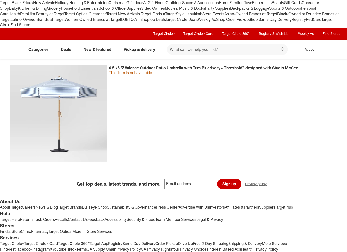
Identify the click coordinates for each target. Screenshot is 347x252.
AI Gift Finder (154, 2)
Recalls (61, 219)
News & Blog (47, 207)
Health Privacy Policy (259, 249)
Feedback (96, 219)
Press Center (167, 207)
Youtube (59, 249)
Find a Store (10, 231)
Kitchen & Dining (32, 8)
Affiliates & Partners (242, 207)
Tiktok (71, 249)
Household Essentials (80, 8)
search (283, 49)
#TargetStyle (174, 13)
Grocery (54, 8)
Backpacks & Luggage (249, 8)
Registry (299, 19)
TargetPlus (284, 207)
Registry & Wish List (274, 34)
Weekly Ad (207, 19)
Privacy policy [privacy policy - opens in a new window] (257, 184)
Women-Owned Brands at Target (93, 19)
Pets (24, 13)
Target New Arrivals (123, 13)
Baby (13, 8)
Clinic (26, 231)
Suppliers (267, 207)
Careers (29, 207)
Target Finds (152, 13)
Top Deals (157, 19)
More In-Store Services (92, 231)
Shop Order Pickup (232, 19)
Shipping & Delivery (245, 243)
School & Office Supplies (120, 8)
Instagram (41, 249)
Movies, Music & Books (185, 8)
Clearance (97, 13)
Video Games (153, 8)
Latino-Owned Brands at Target (38, 19)
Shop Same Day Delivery (270, 19)
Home (224, 2)
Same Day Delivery (138, 243)
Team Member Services (175, 219)
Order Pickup (166, 243)
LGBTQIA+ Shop (135, 19)
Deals (68, 49)
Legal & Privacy (209, 219)
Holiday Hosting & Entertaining (82, 2)
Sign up (229, 183)
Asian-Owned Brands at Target (250, 13)
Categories (40, 49)
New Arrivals (44, 2)
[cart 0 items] (333, 49)
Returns (26, 219)
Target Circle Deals (181, 19)
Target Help (10, 219)
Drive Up (185, 243)
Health (14, 13)
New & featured (99, 49)
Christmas (117, 2)
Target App (99, 243)
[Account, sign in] (308, 49)
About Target (11, 207)
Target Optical (76, 13)
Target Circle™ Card (198, 34)
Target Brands (70, 207)
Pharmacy (39, 231)
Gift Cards (293, 2)
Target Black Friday (16, 2)
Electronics (262, 2)
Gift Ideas (134, 2)
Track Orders (44, 219)
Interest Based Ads (224, 249)
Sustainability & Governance (131, 207)
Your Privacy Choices (190, 249)
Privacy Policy (128, 249)
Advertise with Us (194, 207)
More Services (274, 243)
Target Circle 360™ (236, 34)
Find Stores (20, 24)
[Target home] (14, 49)
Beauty (278, 2)
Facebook (24, 249)
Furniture (236, 2)
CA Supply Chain (101, 249)
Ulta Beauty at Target (46, 13)
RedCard (313, 19)
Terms (81, 249)
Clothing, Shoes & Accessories (192, 2)
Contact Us (78, 219)
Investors (217, 207)
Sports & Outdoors (285, 8)
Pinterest (8, 249)
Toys (248, 2)
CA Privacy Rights (156, 249)
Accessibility (116, 219)
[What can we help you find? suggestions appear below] (227, 49)
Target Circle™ (164, 34)
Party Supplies (217, 8)
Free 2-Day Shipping (210, 243)
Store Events (213, 13)
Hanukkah (193, 13)
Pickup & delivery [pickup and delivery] (141, 49)
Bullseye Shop (94, 207)
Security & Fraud (141, 219)
